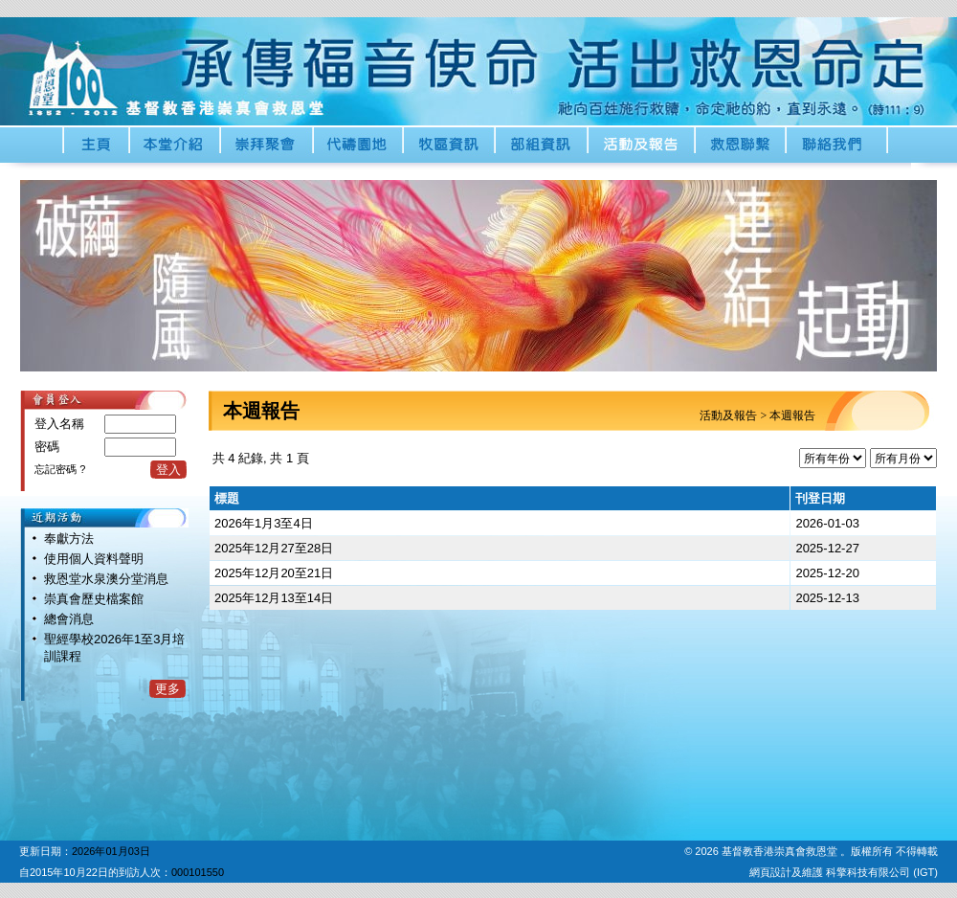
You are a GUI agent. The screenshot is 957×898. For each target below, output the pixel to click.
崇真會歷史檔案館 (94, 599)
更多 (167, 689)
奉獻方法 (69, 538)
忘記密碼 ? (59, 469)
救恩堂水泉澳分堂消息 (106, 579)
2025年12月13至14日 (273, 598)
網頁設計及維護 (787, 872)
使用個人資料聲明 (94, 558)
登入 (168, 469)
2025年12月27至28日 (273, 548)
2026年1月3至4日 (263, 523)
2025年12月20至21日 (273, 573)
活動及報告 (728, 415)
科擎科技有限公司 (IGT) (882, 872)
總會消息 (69, 619)
